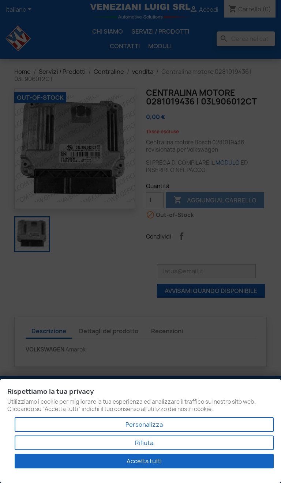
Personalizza (144, 425)
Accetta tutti (144, 461)
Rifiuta (144, 443)
